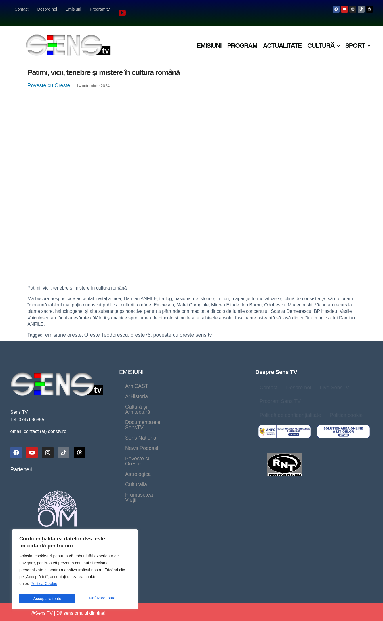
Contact (22, 9)
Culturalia (174, 420)
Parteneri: (22, 462)
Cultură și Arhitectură (149, 389)
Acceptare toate (102, 598)
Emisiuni (73, 9)
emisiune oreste (63, 327)
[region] (75, 571)
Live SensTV (334, 380)
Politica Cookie (44, 586)
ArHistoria (171, 379)
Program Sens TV (280, 394)
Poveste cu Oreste (49, 78)
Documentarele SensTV (152, 399)
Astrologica (138, 420)
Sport (357, 38)
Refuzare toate (46, 598)
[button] (323, 38)
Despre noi (47, 9)
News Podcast (141, 410)
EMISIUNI (131, 364)
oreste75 (141, 327)
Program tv (100, 9)
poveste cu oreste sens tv (182, 327)
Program (242, 38)
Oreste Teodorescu (106, 327)
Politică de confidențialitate (290, 408)
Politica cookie (346, 408)
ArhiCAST (136, 379)
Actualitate (282, 38)
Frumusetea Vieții (217, 420)
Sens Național (208, 399)
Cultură (323, 38)
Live (123, 9)
